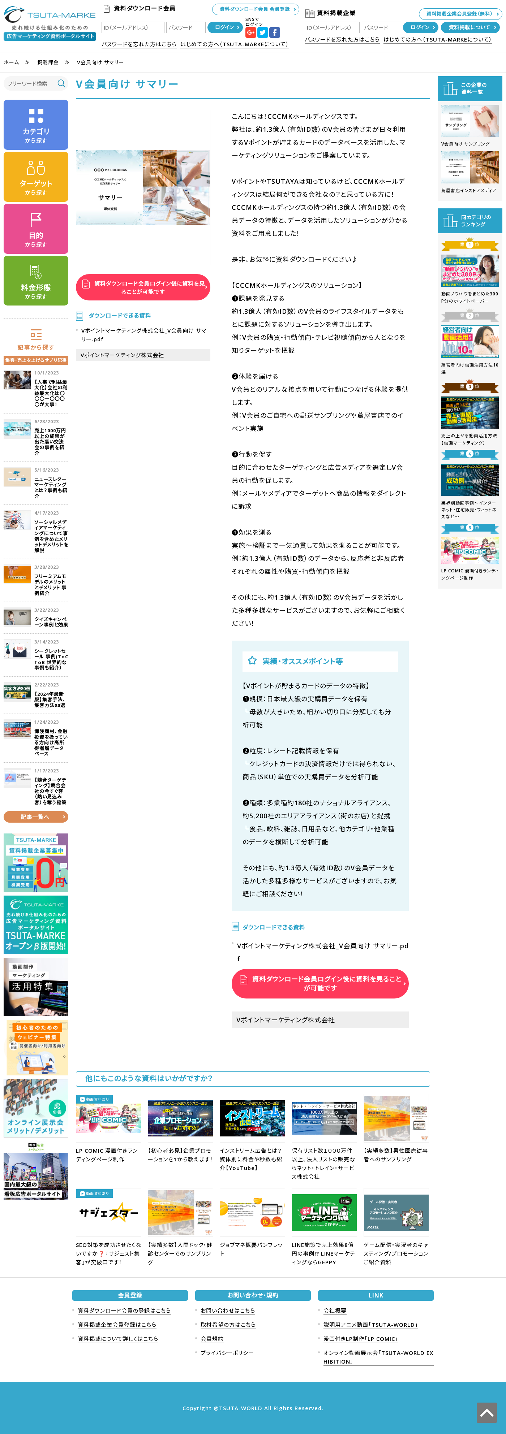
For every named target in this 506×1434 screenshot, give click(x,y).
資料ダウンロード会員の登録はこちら (124, 1310)
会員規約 (212, 1338)
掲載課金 (48, 62)
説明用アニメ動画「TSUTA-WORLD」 (370, 1324)
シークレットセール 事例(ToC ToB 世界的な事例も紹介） (51, 659)
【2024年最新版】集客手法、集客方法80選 (49, 700)
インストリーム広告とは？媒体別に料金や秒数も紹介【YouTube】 (251, 1159)
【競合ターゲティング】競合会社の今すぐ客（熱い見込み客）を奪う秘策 (50, 791)
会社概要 (335, 1310)
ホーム (11, 62)
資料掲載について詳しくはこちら (118, 1338)
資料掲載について (469, 27)
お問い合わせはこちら (228, 1310)
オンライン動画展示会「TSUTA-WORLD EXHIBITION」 (378, 1357)
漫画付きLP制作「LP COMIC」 (360, 1338)
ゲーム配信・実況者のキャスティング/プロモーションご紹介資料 (396, 1253)
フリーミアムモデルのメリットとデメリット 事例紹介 (50, 585)
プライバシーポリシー (227, 1352)
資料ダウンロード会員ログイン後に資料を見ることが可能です (149, 287)
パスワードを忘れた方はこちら (139, 44)
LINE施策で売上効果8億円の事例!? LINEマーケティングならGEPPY (323, 1253)
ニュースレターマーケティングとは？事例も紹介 (50, 487)
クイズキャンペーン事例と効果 (51, 622)
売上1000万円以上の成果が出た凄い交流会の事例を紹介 (50, 442)
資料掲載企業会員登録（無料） (459, 13)
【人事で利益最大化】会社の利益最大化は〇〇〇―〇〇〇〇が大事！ (51, 393)
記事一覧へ (35, 816)
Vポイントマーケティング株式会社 (122, 355)
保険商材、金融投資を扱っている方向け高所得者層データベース (51, 742)
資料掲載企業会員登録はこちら (117, 1324)
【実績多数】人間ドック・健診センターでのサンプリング (180, 1253)
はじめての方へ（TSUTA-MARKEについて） (234, 44)
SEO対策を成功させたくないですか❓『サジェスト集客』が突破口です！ (108, 1253)
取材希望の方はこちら (228, 1324)
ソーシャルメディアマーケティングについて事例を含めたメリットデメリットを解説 (51, 536)
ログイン (224, 27)
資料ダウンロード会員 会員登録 (255, 9)
